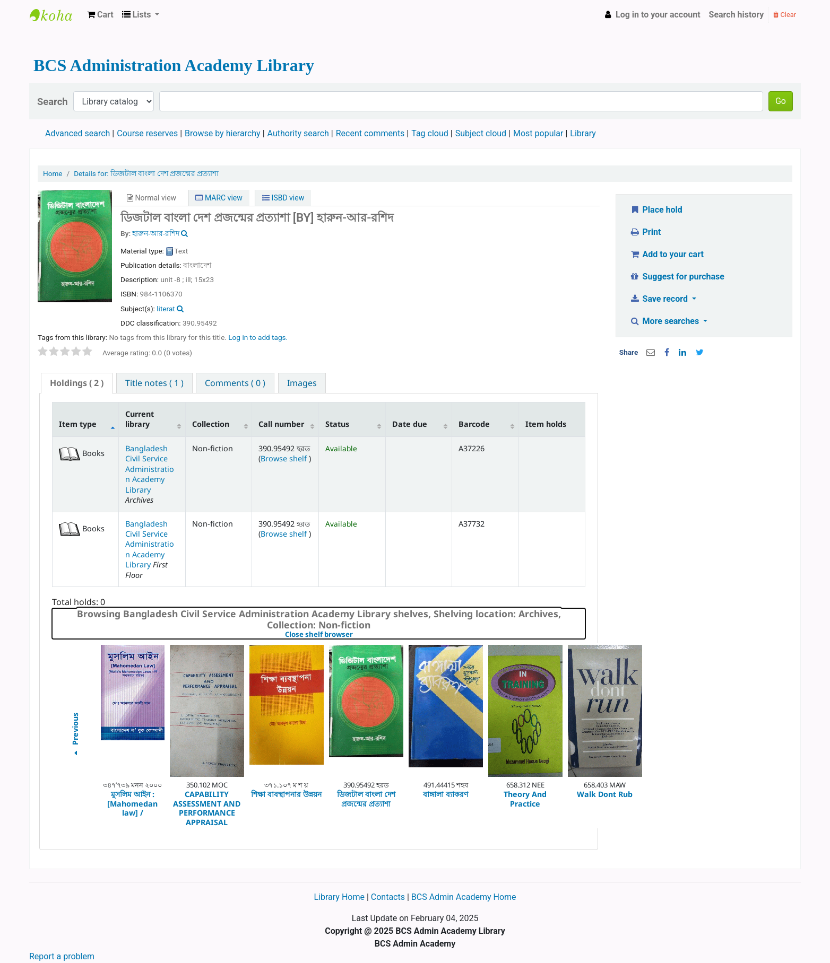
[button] (100, 14)
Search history (736, 15)
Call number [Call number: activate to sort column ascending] (281, 424)
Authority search (298, 133)
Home (53, 173)
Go (780, 101)
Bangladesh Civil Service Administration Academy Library (149, 469)
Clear (784, 15)
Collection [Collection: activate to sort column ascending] (210, 424)
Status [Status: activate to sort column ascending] (337, 424)
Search (52, 101)
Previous (74, 736)
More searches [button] (665, 321)
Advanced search (77, 133)
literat (166, 308)
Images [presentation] (302, 383)
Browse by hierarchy (223, 133)
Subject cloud (480, 133)
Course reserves (147, 133)
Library (582, 133)
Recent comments (370, 133)
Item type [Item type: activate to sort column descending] (78, 424)
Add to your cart (666, 254)
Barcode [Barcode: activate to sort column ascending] (474, 424)
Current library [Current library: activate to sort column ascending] (139, 419)
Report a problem (61, 956)
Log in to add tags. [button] (258, 337)
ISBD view (283, 198)
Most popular (538, 133)
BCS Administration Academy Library (56, 14)
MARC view (218, 198)
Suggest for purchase (676, 277)
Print (645, 232)
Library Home (340, 897)
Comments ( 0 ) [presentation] (235, 383)
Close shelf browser (355, 635)
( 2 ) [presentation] (76, 383)
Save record (659, 299)
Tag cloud (429, 133)
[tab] (77, 383)
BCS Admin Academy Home (463, 897)
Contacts (388, 897)
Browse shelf (285, 458)
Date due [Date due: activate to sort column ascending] (409, 424)
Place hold (655, 210)
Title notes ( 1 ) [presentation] (154, 383)
